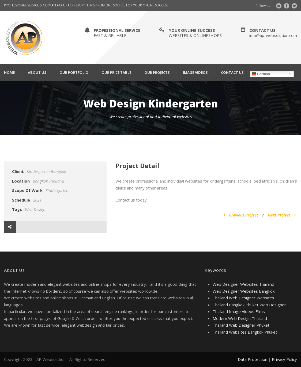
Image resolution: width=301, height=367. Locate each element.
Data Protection (252, 359)
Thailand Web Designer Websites (243, 297)
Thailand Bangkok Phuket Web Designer (249, 304)
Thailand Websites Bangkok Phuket (245, 332)
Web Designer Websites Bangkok (243, 291)
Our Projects (157, 72)
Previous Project (241, 215)
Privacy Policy (284, 359)
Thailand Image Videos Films (239, 311)
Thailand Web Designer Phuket (241, 325)
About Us (37, 72)
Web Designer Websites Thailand (243, 284)
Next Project (282, 215)
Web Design (35, 209)
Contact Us (232, 72)
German (261, 74)
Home (9, 72)
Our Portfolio (73, 72)
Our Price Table (116, 72)
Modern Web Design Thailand (240, 318)
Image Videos (195, 72)
